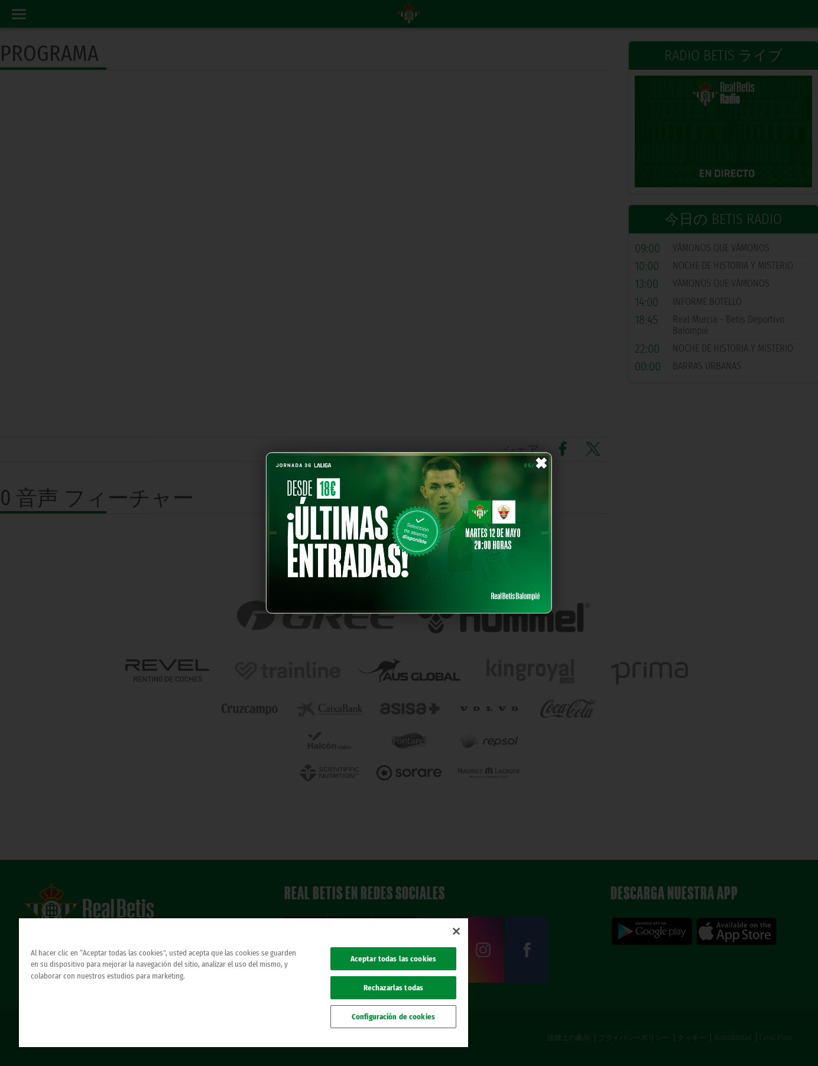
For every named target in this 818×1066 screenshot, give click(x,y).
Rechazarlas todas (393, 987)
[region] (243, 982)
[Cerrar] (456, 931)
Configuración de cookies (393, 1016)
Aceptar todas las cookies (393, 958)
